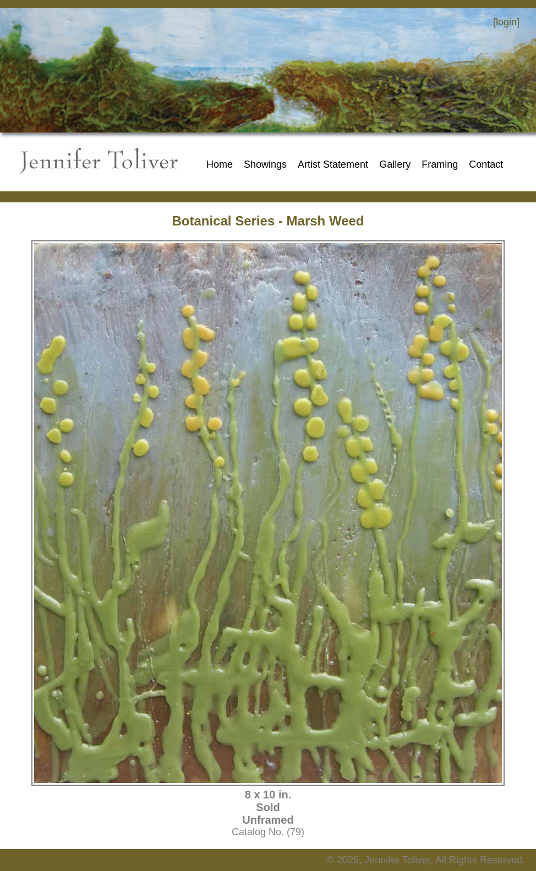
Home (219, 164)
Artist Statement (333, 164)
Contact (486, 164)
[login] (506, 21)
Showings (265, 164)
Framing (440, 164)
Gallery (395, 164)
